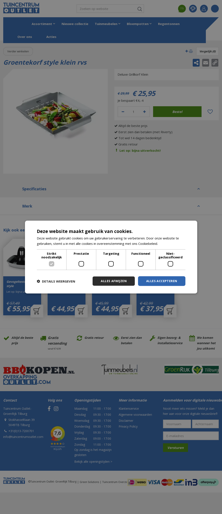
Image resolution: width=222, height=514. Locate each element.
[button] (56, 281)
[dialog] (111, 257)
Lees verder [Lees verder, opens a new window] (168, 243)
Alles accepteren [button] (161, 281)
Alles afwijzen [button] (114, 281)
